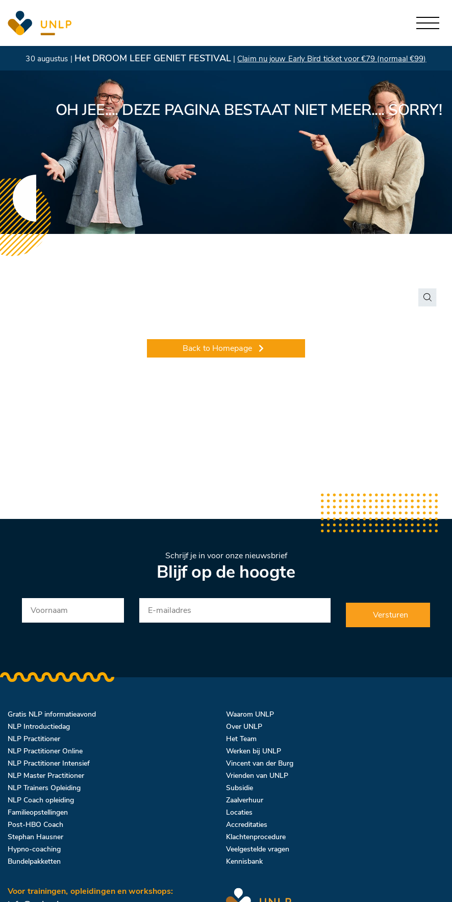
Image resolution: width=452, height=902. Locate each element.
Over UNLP (244, 726)
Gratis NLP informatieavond (52, 714)
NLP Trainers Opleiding (44, 788)
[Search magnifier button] (427, 297)
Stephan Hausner (35, 837)
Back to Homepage (224, 348)
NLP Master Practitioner (46, 775)
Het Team (241, 739)
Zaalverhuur (244, 800)
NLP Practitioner (34, 739)
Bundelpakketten (34, 861)
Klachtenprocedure (256, 837)
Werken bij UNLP (253, 751)
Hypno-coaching (34, 849)
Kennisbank (244, 861)
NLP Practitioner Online (45, 751)
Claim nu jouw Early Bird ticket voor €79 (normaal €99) (331, 59)
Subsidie (239, 788)
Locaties (239, 812)
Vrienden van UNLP (257, 775)
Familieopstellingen (38, 812)
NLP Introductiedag (39, 726)
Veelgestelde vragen (257, 849)
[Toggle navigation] (427, 23)
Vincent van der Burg (259, 763)
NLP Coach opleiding (41, 800)
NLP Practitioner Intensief (49, 763)
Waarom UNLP (250, 714)
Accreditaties (246, 824)
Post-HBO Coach (35, 824)
